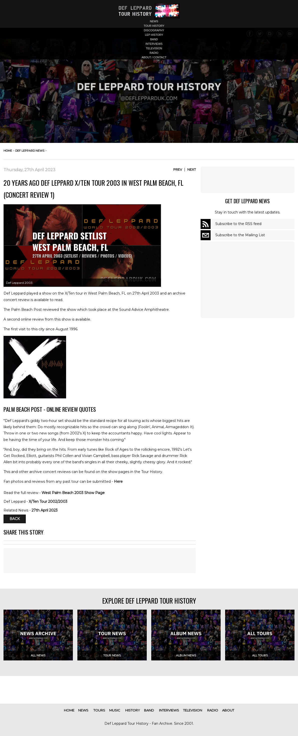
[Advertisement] (100, 560)
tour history (154, 25)
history (132, 710)
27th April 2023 (45, 510)
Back (15, 519)
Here (118, 481)
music (114, 710)
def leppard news (29, 150)
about (228, 710)
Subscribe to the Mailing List (240, 235)
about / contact (153, 57)
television (154, 48)
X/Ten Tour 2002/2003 (48, 501)
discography (154, 30)
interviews (154, 43)
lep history (154, 34)
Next (191, 169)
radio (154, 52)
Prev (177, 169)
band (154, 39)
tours (99, 710)
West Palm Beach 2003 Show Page (73, 492)
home (8, 150)
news (154, 21)
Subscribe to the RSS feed (238, 223)
